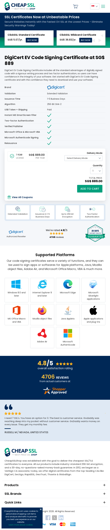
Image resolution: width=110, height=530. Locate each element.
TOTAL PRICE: (95, 177)
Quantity (97, 165)
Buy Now (32, 40)
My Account (84, 6)
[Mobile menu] (103, 6)
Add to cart (89, 189)
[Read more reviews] (55, 393)
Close (40, 509)
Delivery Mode (94, 153)
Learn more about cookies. (21, 524)
